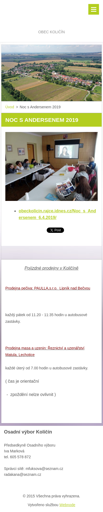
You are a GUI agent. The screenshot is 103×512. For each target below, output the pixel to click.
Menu (93, 9)
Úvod (9, 107)
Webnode (67, 505)
